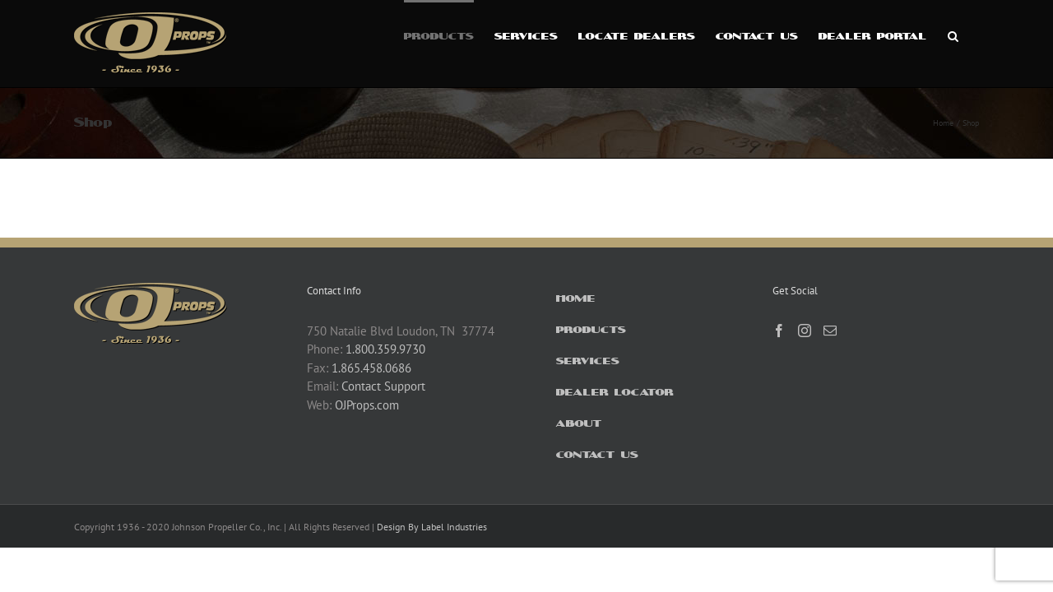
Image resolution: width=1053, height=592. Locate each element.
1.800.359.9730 (385, 349)
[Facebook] (779, 330)
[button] (973, 34)
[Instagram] (804, 330)
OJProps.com (367, 405)
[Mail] (830, 330)
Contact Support (383, 386)
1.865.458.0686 (371, 368)
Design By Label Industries (432, 526)
